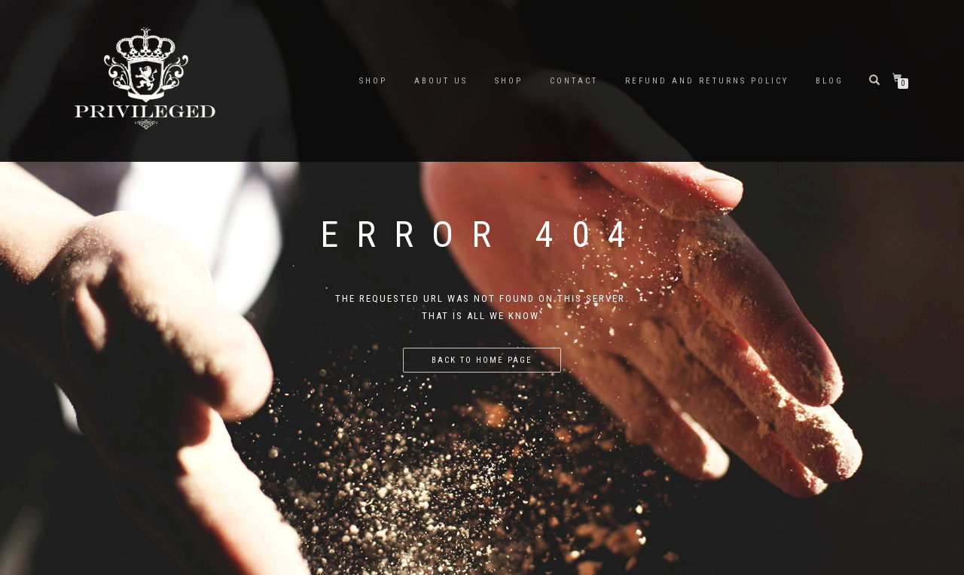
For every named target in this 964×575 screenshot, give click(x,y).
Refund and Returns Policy (707, 81)
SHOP (373, 81)
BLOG (830, 81)
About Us (441, 81)
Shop (509, 81)
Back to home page (482, 360)
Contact (574, 81)
